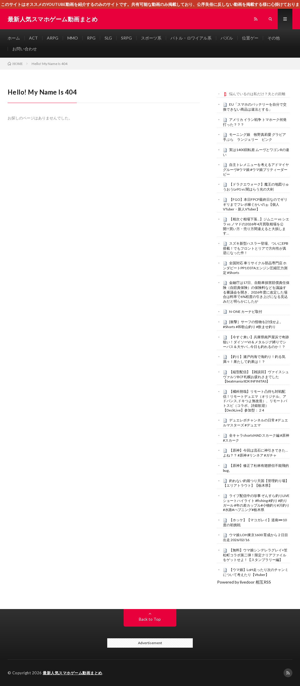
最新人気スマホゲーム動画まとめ (72, 672)
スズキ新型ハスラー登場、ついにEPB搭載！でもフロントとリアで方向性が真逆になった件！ (255, 248)
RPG (91, 37)
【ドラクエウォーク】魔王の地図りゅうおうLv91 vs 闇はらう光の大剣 (256, 186)
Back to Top (150, 619)
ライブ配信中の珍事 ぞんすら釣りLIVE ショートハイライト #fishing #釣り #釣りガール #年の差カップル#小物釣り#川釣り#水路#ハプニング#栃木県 (256, 502)
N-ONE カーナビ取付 (245, 311)
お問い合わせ (24, 48)
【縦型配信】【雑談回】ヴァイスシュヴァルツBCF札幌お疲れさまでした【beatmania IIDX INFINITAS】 (256, 377)
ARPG (52, 37)
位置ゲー (250, 37)
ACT (33, 37)
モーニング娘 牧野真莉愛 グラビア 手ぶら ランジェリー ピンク (256, 137)
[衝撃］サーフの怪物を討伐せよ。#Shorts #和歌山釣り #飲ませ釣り (253, 324)
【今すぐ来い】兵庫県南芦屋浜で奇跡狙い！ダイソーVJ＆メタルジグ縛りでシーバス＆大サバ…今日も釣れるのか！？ (256, 342)
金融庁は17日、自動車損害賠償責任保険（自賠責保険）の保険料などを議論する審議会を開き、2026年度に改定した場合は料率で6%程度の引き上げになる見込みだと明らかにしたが (256, 291)
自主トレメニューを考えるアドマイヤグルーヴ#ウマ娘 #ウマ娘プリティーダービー (256, 169)
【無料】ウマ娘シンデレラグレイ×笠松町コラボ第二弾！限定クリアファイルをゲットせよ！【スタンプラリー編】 (255, 555)
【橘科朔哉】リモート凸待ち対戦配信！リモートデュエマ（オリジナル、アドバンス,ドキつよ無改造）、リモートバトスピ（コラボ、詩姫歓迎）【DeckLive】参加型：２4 (255, 400)
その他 (273, 37)
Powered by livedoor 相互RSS (244, 581)
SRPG (126, 37)
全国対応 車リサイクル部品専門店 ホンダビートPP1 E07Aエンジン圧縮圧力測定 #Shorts (255, 268)
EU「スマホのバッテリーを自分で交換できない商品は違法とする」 (255, 107)
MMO (72, 37)
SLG (108, 37)
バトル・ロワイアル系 (191, 37)
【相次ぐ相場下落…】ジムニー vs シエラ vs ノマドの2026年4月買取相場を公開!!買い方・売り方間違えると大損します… (256, 226)
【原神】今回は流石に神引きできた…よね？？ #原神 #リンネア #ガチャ (255, 452)
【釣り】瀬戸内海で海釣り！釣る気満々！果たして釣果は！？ (254, 359)
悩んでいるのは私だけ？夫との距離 (257, 94)
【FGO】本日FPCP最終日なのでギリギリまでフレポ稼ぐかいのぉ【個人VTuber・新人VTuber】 (255, 204)
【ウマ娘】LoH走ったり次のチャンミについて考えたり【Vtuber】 (255, 572)
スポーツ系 (151, 37)
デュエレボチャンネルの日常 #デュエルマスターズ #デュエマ (255, 422)
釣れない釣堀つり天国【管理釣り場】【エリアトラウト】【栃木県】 (256, 483)
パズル (227, 37)
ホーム (14, 37)
